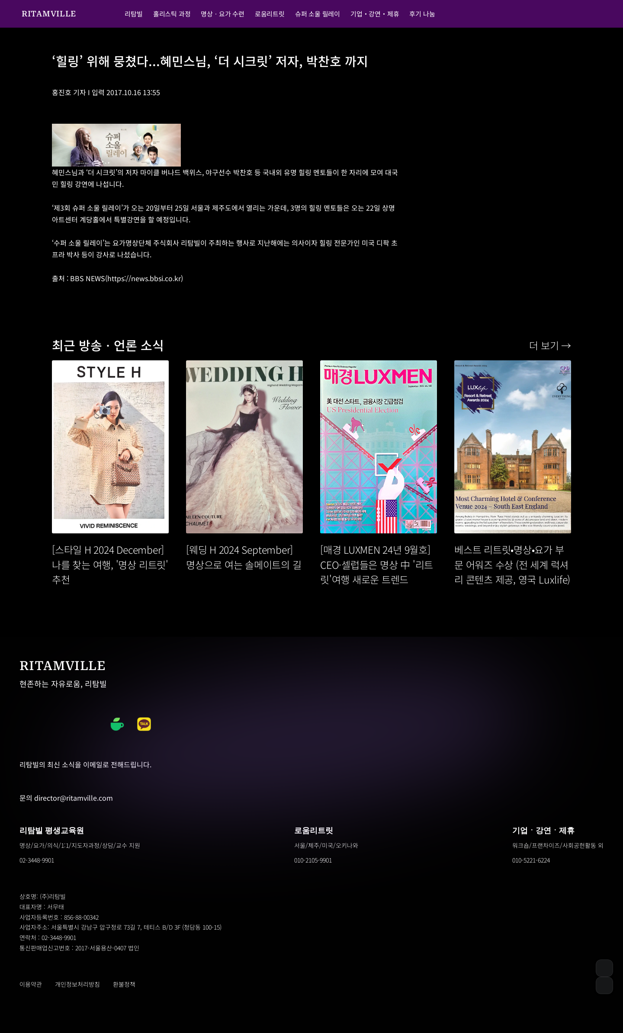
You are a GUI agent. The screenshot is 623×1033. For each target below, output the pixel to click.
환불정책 (124, 984)
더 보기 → (550, 345)
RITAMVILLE (49, 13)
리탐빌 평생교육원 (51, 830)
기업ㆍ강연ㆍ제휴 (543, 830)
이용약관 (30, 984)
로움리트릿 (313, 830)
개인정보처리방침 (77, 984)
